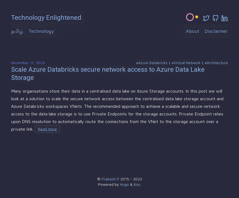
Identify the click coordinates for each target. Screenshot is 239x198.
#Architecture (216, 62)
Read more (47, 129)
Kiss (137, 184)
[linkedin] (224, 18)
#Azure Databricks (151, 62)
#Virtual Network (186, 62)
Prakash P (110, 179)
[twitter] (206, 18)
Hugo (124, 184)
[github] (215, 18)
